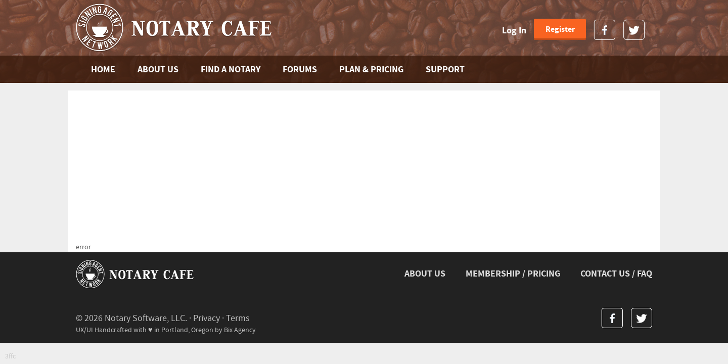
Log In (514, 30)
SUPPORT (445, 69)
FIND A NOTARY (230, 69)
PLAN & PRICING (371, 69)
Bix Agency (240, 330)
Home (103, 69)
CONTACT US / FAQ (616, 273)
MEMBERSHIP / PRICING (513, 273)
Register (560, 29)
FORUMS (300, 69)
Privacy (206, 318)
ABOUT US (158, 69)
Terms (238, 318)
